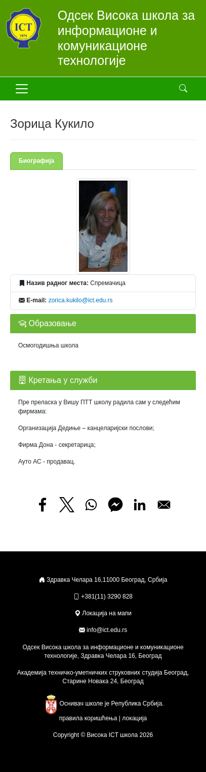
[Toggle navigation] (21, 88)
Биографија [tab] (36, 160)
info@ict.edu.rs (107, 630)
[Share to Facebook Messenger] (115, 505)
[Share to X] (67, 505)
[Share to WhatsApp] (91, 505)
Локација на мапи (103, 613)
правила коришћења (88, 718)
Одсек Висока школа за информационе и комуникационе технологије (126, 37)
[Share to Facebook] (42, 505)
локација (134, 718)
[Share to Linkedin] (140, 505)
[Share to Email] (164, 505)
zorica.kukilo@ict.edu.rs (81, 300)
